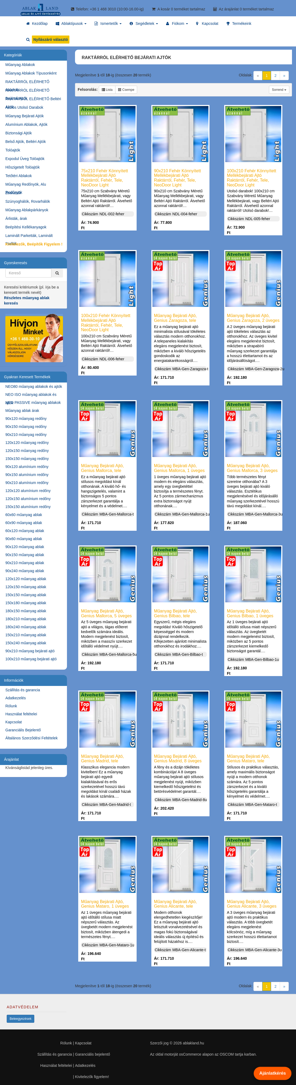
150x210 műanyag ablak (25, 635)
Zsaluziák (13, 193)
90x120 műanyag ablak (24, 547)
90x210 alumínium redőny (26, 483)
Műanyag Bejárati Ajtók (24, 116)
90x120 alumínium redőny (26, 467)
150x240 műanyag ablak (25, 643)
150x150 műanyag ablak (25, 595)
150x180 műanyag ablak (25, 603)
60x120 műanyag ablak (24, 531)
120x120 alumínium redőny (28, 491)
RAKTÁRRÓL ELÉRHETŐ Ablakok (27, 83)
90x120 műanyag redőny (26, 418)
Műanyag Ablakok (20, 65)
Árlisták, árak (16, 218)
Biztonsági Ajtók (18, 133)
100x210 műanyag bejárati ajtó (31, 659)
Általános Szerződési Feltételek (31, 738)
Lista (107, 90)
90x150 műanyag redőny (26, 426)
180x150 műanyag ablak (25, 611)
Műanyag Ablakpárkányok (26, 210)
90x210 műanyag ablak (24, 563)
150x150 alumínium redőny (28, 507)
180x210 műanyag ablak (25, 619)
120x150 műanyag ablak (25, 587)
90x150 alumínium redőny (26, 475)
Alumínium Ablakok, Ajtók (26, 124)
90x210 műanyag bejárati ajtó (30, 651)
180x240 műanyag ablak (25, 627)
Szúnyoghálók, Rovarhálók (27, 201)
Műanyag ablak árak (22, 410)
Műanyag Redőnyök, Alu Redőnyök (25, 185)
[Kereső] (57, 273)
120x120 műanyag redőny (27, 442)
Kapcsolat (13, 722)
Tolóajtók (12, 150)
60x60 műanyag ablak (23, 515)
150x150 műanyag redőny (27, 458)
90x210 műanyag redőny (26, 434)
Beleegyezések (20, 1019)
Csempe (126, 90)
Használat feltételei (21, 714)
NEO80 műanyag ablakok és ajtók (33, 386)
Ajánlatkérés (272, 1073)
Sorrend (279, 90)
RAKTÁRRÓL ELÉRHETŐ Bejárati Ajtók (27, 91)
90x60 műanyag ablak (23, 539)
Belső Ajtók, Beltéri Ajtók (25, 141)
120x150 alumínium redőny (28, 499)
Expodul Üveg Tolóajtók (24, 159)
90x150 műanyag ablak (24, 555)
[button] (71, 23)
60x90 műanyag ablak (23, 523)
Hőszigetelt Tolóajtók (22, 167)
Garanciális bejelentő (92, 1054)
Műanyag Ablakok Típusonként (31, 73)
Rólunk (11, 706)
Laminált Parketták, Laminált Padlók (29, 236)
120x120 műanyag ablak (25, 579)
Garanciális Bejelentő (23, 730)
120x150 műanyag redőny (27, 450)
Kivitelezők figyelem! (92, 1077)
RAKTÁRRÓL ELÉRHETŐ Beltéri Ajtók (33, 100)
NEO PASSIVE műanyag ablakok (33, 402)
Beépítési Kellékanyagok (25, 227)
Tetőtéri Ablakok (18, 176)
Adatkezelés (15, 698)
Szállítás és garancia (22, 690)
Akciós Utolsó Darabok (24, 107)
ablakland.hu (193, 1043)
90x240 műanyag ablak (24, 571)
